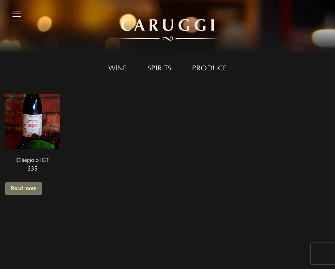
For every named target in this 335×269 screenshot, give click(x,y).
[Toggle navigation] (16, 14)
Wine (117, 68)
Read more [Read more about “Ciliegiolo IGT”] (23, 188)
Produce (209, 68)
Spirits (159, 68)
